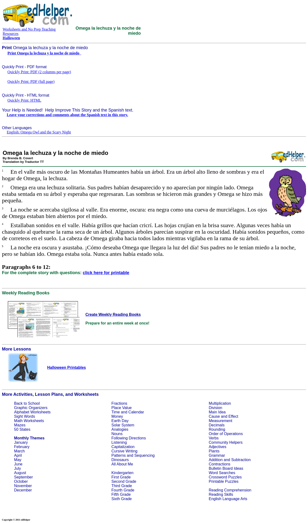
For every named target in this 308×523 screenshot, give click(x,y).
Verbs (213, 438)
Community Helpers (225, 442)
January (21, 442)
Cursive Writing (124, 451)
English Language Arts (228, 499)
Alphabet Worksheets (32, 412)
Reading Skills (221, 494)
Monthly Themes (29, 438)
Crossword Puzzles (225, 477)
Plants (214, 451)
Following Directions (128, 438)
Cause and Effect (223, 416)
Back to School (27, 403)
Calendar (136, 412)
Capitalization (123, 447)
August (20, 473)
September (23, 477)
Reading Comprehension (230, 490)
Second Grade (123, 481)
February (22, 447)
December (23, 490)
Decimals (217, 425)
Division (215, 408)
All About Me (122, 464)
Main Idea (217, 412)
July (17, 468)
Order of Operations (226, 434)
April (18, 455)
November (23, 486)
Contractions (219, 464)
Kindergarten (122, 473)
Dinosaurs (120, 460)
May (17, 460)
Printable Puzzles (223, 481)
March (19, 451)
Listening (119, 442)
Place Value (121, 408)
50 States (22, 429)
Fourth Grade (122, 490)
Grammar (217, 455)
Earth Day (119, 421)
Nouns (116, 434)
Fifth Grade (121, 494)
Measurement (220, 421)
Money (117, 416)
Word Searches (222, 473)
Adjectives (217, 447)
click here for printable (106, 272)
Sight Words (24, 416)
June (18, 464)
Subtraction (241, 460)
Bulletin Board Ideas (226, 468)
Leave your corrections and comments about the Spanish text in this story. (67, 115)
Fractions (119, 403)
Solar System (122, 425)
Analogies (119, 429)
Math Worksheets (29, 421)
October (21, 481)
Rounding (217, 429)
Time (115, 412)
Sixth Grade (121, 499)
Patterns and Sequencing (133, 455)
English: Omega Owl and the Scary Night (39, 132)
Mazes (20, 425)
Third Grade (121, 486)
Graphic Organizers (31, 408)
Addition (216, 460)
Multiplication (220, 403)
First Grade (121, 477)
